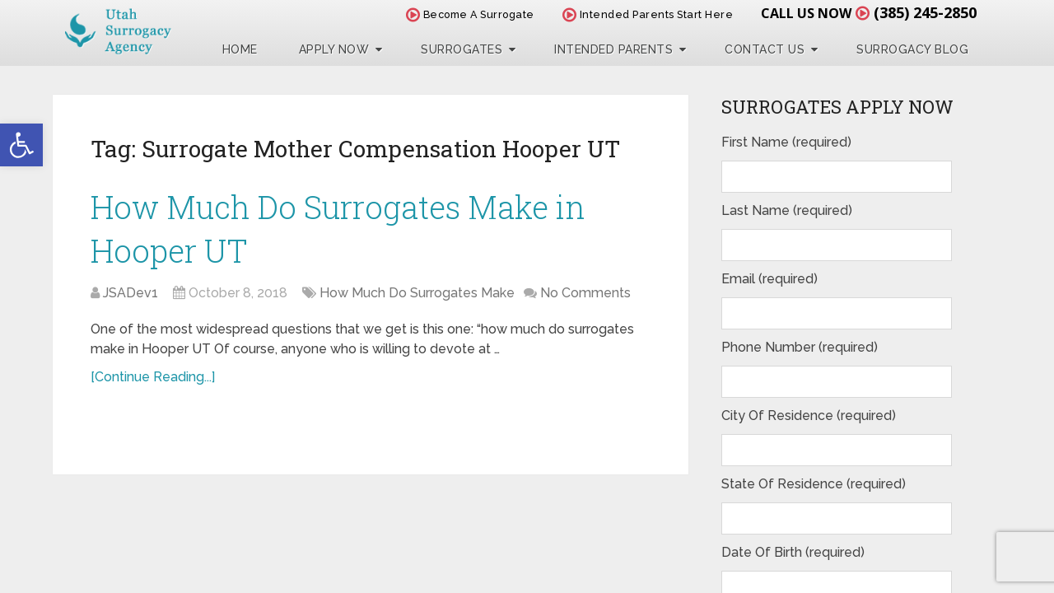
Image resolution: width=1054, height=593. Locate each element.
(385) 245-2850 (925, 12)
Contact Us (764, 49)
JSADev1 (130, 293)
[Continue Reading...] (153, 377)
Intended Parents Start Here (648, 14)
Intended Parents (613, 49)
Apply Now (334, 49)
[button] (21, 145)
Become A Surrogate (470, 14)
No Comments (585, 293)
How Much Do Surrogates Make (417, 293)
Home (240, 49)
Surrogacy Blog (912, 49)
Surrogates (461, 49)
